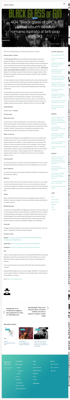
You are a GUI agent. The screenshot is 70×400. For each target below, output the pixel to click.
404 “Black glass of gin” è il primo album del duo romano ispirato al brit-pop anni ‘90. (35, 29)
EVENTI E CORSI (19, 385)
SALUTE (17, 376)
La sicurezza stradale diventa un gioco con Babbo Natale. (58, 142)
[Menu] (64, 3)
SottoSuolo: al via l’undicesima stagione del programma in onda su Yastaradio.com (14, 312)
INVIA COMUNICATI (20, 388)
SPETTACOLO (19, 364)
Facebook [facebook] (54, 364)
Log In (52, 207)
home (52, 197)
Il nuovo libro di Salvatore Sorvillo (57, 59)
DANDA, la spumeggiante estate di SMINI (24, 343)
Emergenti (20, 371)
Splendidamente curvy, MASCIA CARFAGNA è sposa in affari (58, 101)
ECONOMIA (20, 383)
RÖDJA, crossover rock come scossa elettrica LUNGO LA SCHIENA (40, 344)
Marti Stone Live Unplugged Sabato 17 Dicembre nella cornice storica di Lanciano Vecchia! (57, 136)
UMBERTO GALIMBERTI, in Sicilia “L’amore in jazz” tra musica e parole (57, 65)
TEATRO (19, 374)
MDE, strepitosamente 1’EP (9, 343)
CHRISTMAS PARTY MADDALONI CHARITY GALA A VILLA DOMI (58, 129)
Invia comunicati (55, 199)
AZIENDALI (18, 379)
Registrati (53, 204)
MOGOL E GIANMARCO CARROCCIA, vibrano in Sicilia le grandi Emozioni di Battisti (58, 84)
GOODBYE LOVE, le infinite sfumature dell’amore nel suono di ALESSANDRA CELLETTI (58, 78)
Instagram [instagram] (54, 367)
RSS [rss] (53, 371)
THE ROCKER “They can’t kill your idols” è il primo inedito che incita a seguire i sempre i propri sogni (37, 312)
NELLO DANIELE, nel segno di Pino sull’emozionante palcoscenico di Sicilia (58, 71)
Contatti (53, 209)
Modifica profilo (55, 202)
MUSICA (35, 18)
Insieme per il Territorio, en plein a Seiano (58, 147)
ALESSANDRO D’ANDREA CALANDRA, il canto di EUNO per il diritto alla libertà (58, 96)
